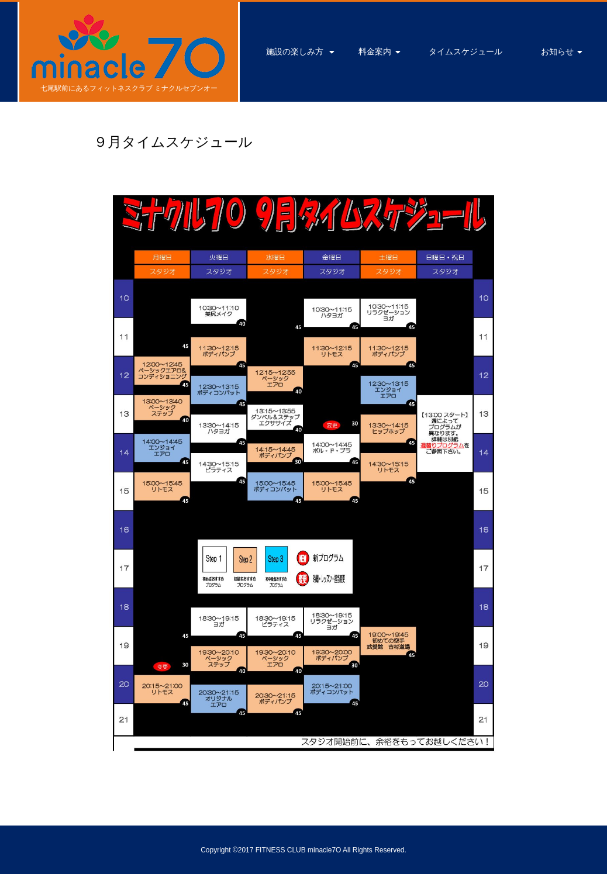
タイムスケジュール (465, 51)
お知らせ (557, 51)
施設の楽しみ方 (294, 51)
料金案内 (374, 51)
